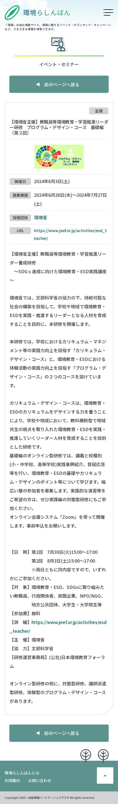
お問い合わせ (39, 780)
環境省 (40, 217)
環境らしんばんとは (22, 773)
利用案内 (12, 780)
